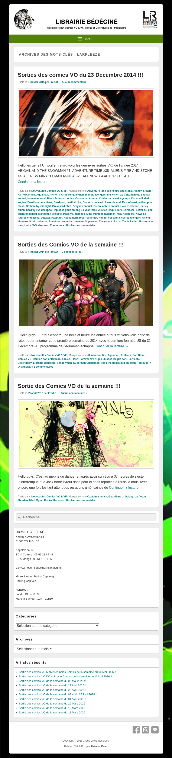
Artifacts (126, 355)
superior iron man (73, 221)
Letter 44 (141, 210)
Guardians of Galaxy (120, 496)
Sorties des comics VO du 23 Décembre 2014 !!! (80, 75)
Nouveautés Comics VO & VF (49, 190)
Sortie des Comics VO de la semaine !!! (69, 386)
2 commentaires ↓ (72, 251)
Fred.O (54, 82)
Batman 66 (132, 194)
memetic (80, 213)
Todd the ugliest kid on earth (118, 362)
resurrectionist (88, 217)
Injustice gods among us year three (75, 210)
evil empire (145, 202)
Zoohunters (57, 225)
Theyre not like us (110, 221)
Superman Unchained (86, 362)
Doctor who (90, 202)
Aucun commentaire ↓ (75, 82)
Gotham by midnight (38, 206)
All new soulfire (96, 355)
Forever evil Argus (91, 359)
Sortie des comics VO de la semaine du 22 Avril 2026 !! (53, 689)
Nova (36, 217)
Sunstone (55, 221)
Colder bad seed (109, 198)
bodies (70, 198)
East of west (129, 202)
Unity (28, 225)
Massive (68, 213)
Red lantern (71, 217)
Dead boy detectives (39, 202)
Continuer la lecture (35, 182)
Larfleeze (128, 210)
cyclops (125, 198)
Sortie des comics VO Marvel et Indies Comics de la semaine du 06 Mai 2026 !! (67, 672)
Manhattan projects (50, 213)
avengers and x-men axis (109, 194)
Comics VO (25, 359)
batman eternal (36, 198)
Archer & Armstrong (61, 194)
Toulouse (142, 362)
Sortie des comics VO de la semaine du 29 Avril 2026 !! (53, 685)
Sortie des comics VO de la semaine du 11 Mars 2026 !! (53, 712)
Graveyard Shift (61, 206)
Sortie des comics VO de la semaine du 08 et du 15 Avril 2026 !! (58, 694)
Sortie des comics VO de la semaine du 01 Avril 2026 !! (53, 699)
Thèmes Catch (99, 746)
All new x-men (26, 194)
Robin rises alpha (109, 217)
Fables (66, 359)
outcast (45, 217)
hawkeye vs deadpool (39, 210)
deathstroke (74, 202)
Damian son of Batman (47, 359)
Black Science (55, 198)
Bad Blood (139, 355)
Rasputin (56, 217)
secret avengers (131, 217)
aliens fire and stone (119, 190)
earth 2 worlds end (109, 202)
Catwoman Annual (86, 198)
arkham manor (84, 194)
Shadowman (64, 362)
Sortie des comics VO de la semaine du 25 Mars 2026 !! (53, 703)
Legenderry (25, 362)
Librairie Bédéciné (44, 362)
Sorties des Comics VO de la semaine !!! (71, 244)
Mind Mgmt (93, 213)
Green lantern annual (106, 206)
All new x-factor (142, 190)
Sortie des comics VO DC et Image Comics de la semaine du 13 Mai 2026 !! (65, 676)
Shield (146, 217)
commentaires (43, 366)
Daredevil (137, 198)
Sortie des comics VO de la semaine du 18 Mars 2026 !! (53, 708)
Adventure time (96, 190)
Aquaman (42, 194)
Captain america (97, 496)
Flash (21, 206)
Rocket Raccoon (54, 500)
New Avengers (125, 213)
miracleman (108, 213)
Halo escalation (129, 206)
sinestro (23, 221)
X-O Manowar (40, 225)
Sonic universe (38, 221)
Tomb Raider (129, 221)
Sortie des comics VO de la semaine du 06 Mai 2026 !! (52, 681)
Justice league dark (110, 210)
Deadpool (59, 202)
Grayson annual (82, 206)
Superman (91, 221)
